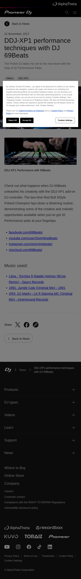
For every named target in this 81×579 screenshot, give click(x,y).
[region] (40, 104)
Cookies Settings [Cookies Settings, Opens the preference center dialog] (65, 120)
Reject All (13, 120)
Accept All (27, 120)
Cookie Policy (57, 111)
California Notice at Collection (31, 111)
